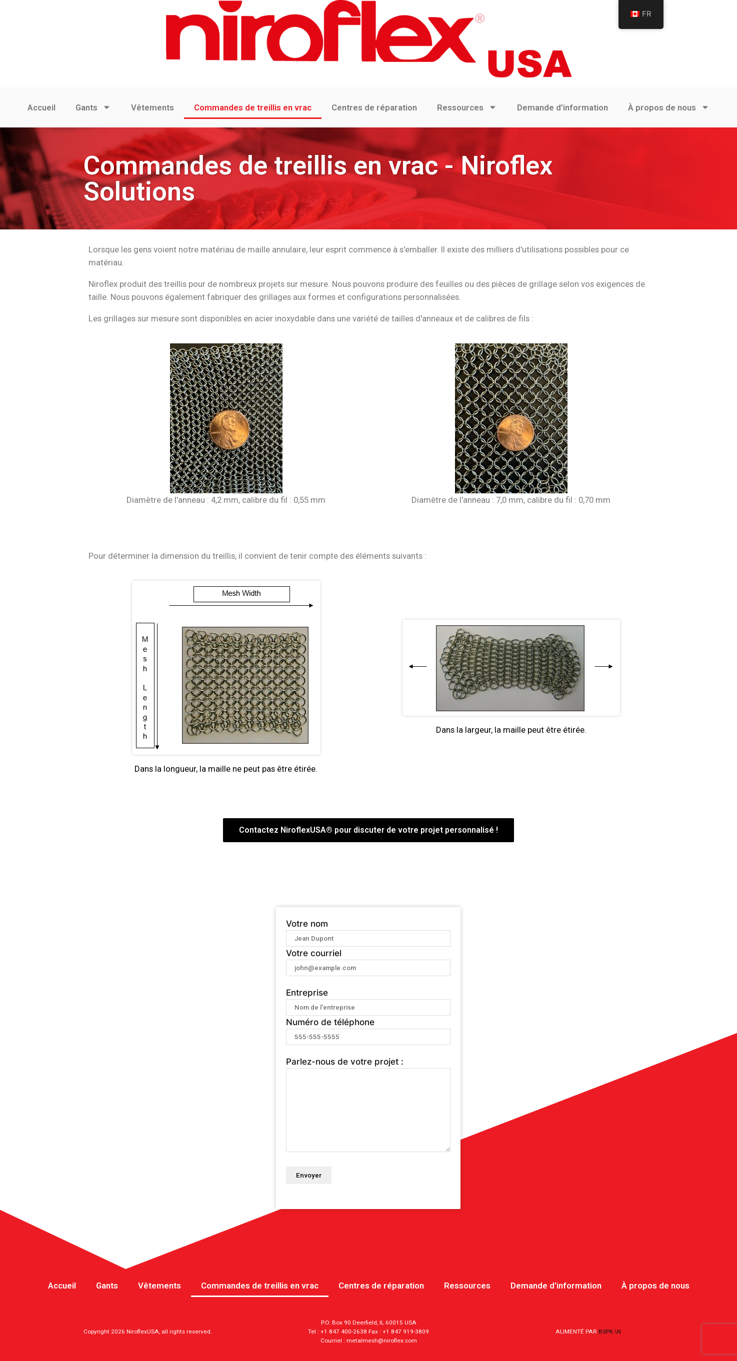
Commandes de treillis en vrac (253, 107)
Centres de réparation (374, 107)
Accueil (42, 107)
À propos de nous (669, 107)
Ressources (467, 107)
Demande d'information (562, 107)
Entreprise (368, 1000)
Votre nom (368, 931)
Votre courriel (368, 960)
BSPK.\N (609, 1331)
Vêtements (152, 107)
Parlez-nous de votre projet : (368, 1105)
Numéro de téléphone (368, 1029)
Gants (93, 107)
